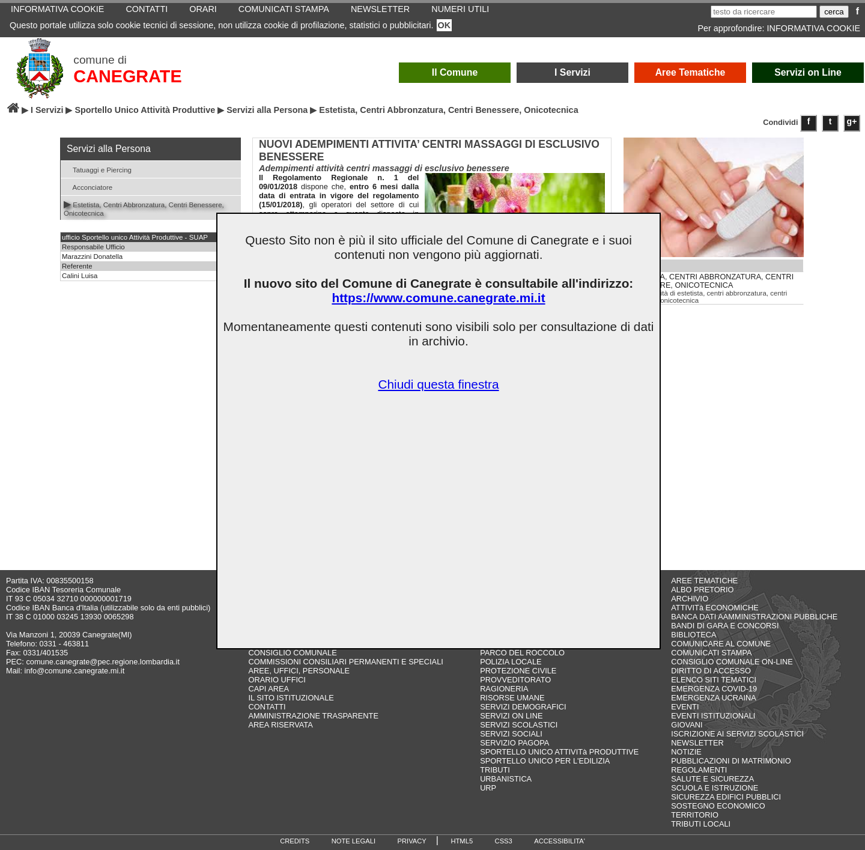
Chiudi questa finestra (438, 384)
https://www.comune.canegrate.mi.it (438, 298)
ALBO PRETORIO (702, 589)
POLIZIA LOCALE (510, 661)
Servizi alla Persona (267, 110)
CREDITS (294, 841)
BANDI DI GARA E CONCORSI (724, 625)
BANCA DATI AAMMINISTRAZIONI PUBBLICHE (754, 616)
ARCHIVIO (689, 598)
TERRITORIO (694, 814)
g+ (852, 121)
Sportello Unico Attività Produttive (144, 110)
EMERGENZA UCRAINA (713, 697)
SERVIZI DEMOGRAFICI (523, 706)
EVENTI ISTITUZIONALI (713, 715)
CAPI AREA (269, 688)
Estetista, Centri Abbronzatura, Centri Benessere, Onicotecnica (144, 208)
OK (444, 25)
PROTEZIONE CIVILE (518, 670)
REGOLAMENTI (699, 769)
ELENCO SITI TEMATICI (713, 679)
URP (488, 787)
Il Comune (455, 72)
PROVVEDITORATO (515, 679)
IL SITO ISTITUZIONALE (291, 697)
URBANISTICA (506, 778)
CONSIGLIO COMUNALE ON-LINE (732, 661)
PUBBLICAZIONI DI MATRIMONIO (731, 760)
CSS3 (503, 841)
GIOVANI (686, 724)
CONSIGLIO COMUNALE (293, 652)
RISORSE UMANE (512, 697)
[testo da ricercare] (764, 11)
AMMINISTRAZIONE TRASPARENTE (313, 715)
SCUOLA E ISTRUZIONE (714, 787)
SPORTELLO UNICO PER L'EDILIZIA (545, 760)
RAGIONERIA (504, 688)
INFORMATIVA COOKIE (813, 28)
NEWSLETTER (697, 742)
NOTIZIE (686, 751)
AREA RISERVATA (281, 724)
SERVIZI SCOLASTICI (518, 724)
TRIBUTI (495, 769)
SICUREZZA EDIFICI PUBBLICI (726, 796)
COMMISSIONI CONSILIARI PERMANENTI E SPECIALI (346, 661)
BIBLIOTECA (693, 634)
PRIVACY (412, 841)
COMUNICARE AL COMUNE (721, 643)
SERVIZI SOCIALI (511, 733)
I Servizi (572, 72)
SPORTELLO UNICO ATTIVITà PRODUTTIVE (559, 751)
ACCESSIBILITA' (559, 841)
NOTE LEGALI (353, 841)
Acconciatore (88, 186)
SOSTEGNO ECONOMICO (718, 805)
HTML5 (462, 841)
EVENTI (685, 706)
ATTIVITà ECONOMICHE (715, 607)
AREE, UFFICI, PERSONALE (299, 670)
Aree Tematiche (690, 72)
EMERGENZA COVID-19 (714, 688)
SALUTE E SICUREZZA (712, 778)
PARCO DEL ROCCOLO (522, 652)
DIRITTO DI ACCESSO (711, 670)
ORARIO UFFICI (277, 679)
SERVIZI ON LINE (511, 715)
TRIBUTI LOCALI (700, 823)
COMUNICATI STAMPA (711, 652)
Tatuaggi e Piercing (98, 169)
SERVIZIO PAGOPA (514, 742)
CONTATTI (267, 706)
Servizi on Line (808, 72)
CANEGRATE (127, 76)
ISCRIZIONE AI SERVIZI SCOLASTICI (737, 733)
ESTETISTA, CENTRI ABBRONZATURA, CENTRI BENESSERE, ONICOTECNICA (709, 281)
